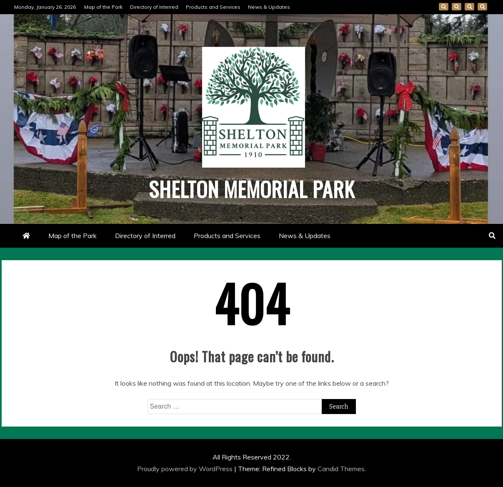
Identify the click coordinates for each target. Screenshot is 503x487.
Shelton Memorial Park (252, 188)
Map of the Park (103, 7)
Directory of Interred (154, 7)
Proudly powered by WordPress (185, 468)
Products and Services (213, 7)
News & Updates (269, 7)
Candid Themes (341, 468)
